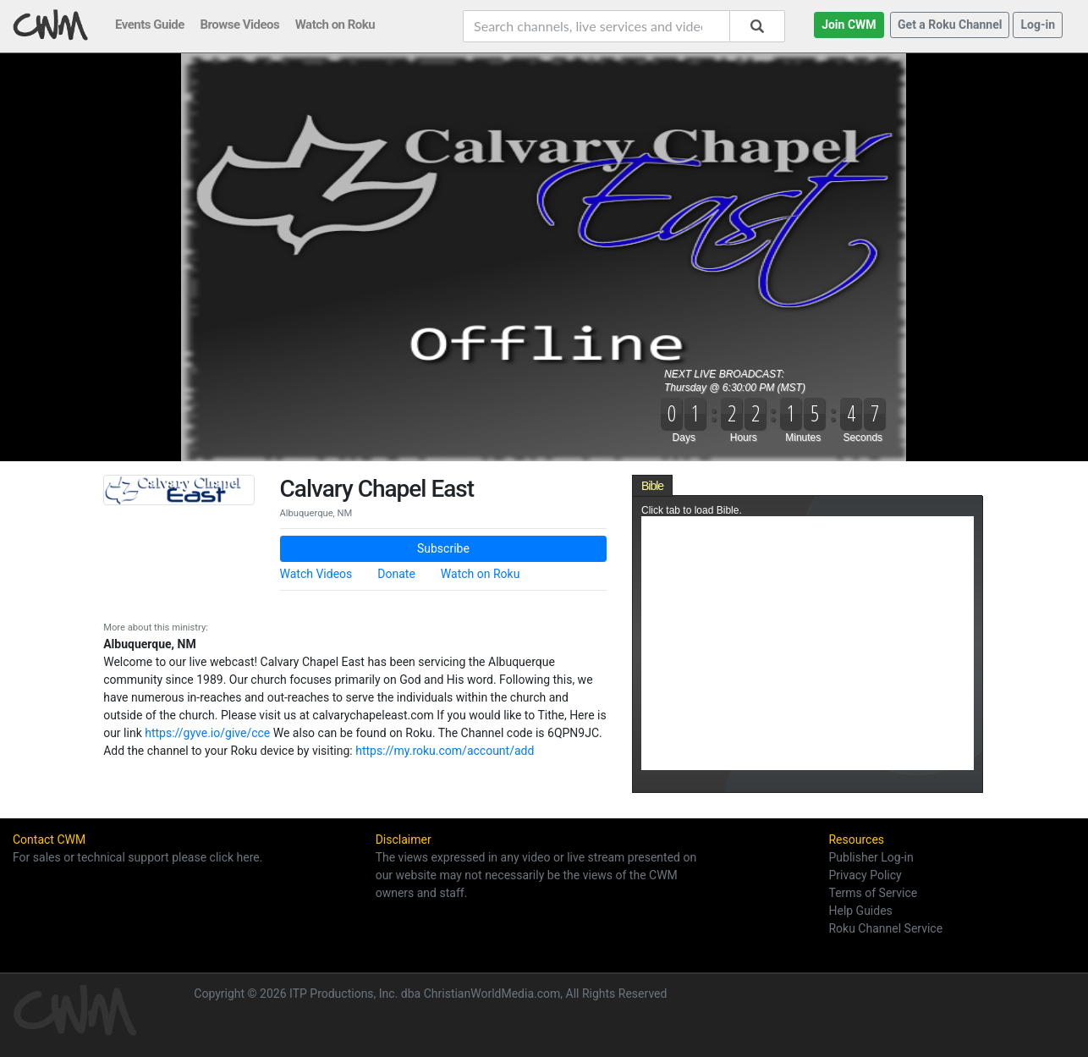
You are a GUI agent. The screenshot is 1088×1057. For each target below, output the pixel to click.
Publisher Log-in (870, 857)
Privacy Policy (864, 875)
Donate (396, 574)
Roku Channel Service (885, 928)
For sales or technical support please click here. (137, 857)
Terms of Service (872, 893)
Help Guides (860, 910)
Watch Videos (316, 574)
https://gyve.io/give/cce (207, 733)
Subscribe (443, 548)
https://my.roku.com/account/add (444, 750)
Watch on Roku (480, 574)
